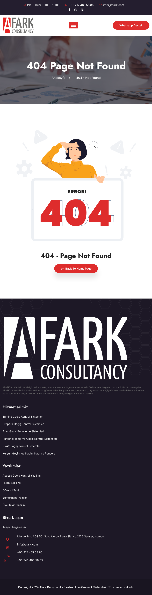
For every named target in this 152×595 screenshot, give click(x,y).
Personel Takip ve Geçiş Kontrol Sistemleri (30, 439)
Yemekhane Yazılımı (15, 498)
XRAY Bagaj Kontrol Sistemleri (22, 446)
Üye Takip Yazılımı (14, 505)
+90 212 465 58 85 (81, 5)
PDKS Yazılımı (12, 483)
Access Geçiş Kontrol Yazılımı (22, 475)
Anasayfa (59, 78)
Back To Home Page (76, 268)
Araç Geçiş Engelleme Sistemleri (23, 431)
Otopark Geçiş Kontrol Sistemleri (23, 424)
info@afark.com (113, 5)
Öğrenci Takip (11, 490)
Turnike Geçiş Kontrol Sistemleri (23, 416)
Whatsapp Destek (131, 25)
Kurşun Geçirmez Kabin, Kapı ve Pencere (29, 453)
